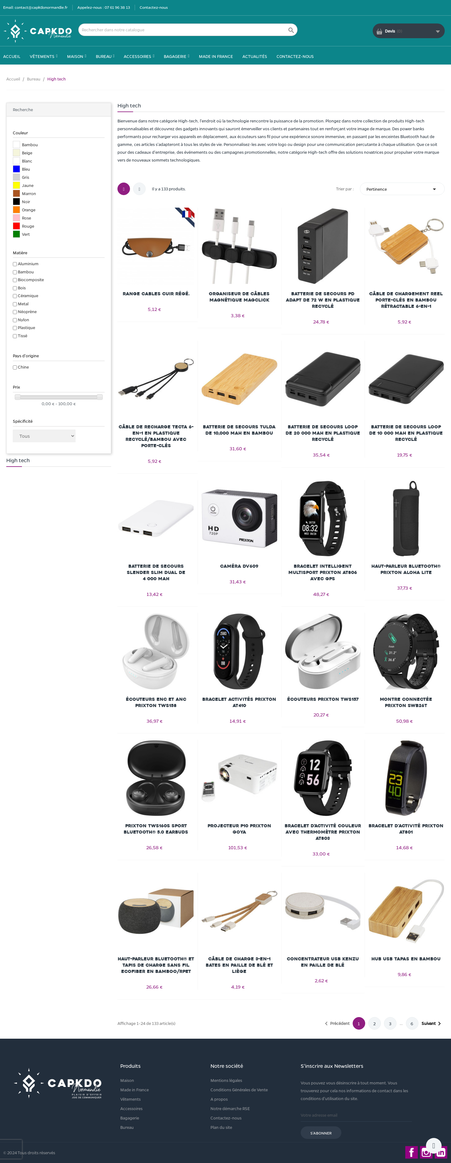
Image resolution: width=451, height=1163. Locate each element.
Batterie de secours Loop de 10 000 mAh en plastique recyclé (406, 433)
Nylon (23, 319)
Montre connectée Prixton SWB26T (406, 702)
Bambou (26, 271)
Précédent (336, 1023)
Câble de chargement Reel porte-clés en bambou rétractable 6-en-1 (406, 300)
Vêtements (130, 1099)
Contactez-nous (154, 7)
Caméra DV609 (239, 566)
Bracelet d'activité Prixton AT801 (406, 829)
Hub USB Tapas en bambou (406, 959)
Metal (23, 303)
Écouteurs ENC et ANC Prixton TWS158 (156, 702)
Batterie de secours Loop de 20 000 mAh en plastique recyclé (323, 433)
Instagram (426, 1152)
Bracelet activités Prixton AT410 (239, 702)
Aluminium (28, 263)
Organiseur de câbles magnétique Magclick (239, 297)
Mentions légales (226, 1080)
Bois (22, 287)
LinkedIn (441, 1152)
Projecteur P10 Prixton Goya (239, 829)
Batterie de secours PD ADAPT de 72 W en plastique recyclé (323, 300)
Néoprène (27, 311)
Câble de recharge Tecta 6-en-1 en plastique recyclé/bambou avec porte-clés (156, 436)
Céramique (28, 295)
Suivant (432, 1023)
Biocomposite (31, 279)
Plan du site (221, 1127)
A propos (219, 1099)
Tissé (22, 335)
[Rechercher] (188, 29)
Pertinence (402, 189)
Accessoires (131, 1108)
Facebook (411, 1152)
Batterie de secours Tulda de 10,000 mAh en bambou (239, 430)
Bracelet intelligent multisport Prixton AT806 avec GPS (322, 572)
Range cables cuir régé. (156, 294)
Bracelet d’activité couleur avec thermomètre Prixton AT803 (323, 832)
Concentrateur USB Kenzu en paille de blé (323, 962)
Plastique (26, 327)
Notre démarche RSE (230, 1108)
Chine (23, 367)
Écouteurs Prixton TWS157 (323, 699)
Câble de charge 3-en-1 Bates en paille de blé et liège (239, 965)
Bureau (127, 1127)
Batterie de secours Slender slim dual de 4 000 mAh (156, 572)
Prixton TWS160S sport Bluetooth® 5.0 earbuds (156, 829)
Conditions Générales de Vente (239, 1089)
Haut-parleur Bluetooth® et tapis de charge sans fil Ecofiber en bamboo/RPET (156, 965)
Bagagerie (129, 1117)
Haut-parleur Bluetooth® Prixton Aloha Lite (406, 569)
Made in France (134, 1089)
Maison (127, 1080)
